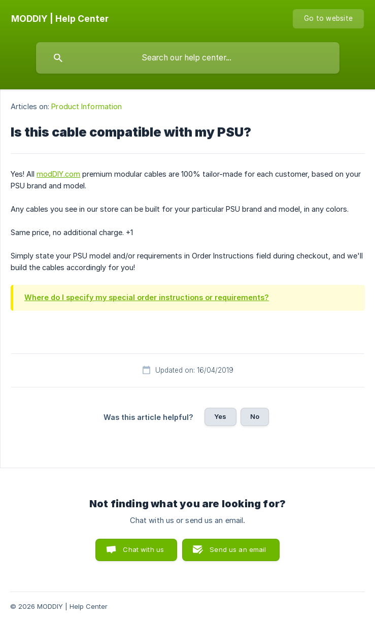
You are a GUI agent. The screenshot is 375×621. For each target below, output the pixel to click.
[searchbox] (187, 58)
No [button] (254, 416)
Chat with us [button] (143, 549)
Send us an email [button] (238, 549)
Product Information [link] (86, 106)
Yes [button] (220, 416)
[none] (60, 18)
